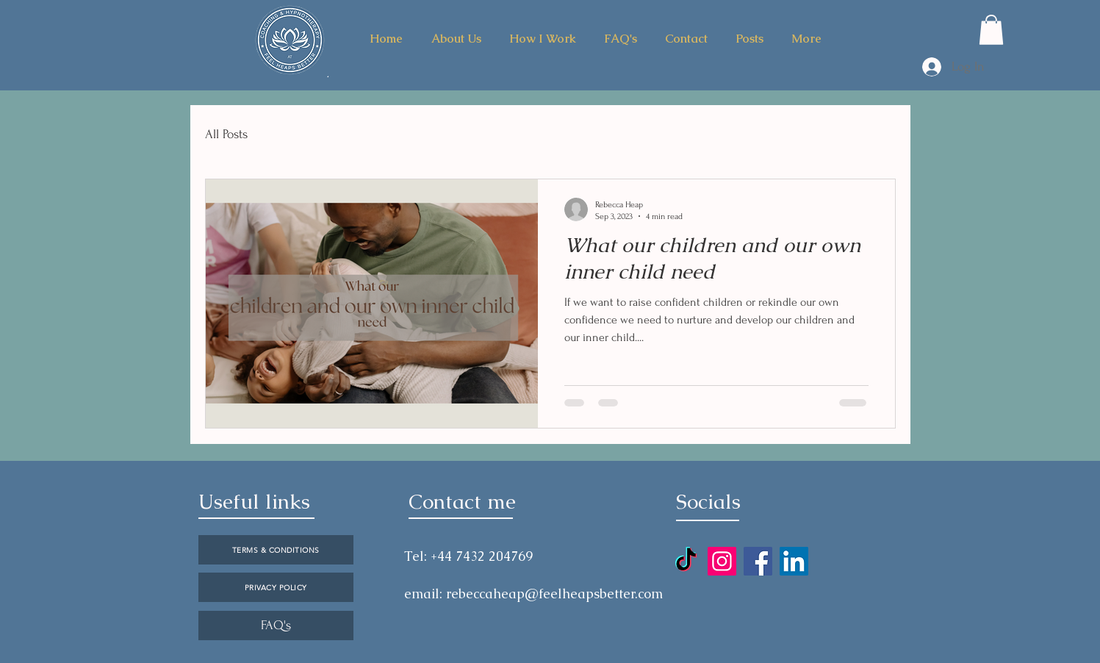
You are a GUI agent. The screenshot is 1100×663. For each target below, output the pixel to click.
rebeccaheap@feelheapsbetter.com (554, 593)
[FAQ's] (275, 625)
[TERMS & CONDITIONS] (275, 550)
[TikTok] (686, 561)
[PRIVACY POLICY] (275, 587)
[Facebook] (758, 561)
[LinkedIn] (794, 561)
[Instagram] (722, 561)
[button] (991, 30)
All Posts (226, 134)
